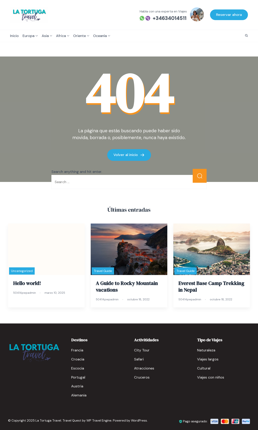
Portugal (78, 377)
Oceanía (100, 35)
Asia (45, 35)
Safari (139, 359)
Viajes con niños (210, 377)
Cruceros (142, 377)
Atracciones (144, 368)
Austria (77, 386)
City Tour (142, 350)
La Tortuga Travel (48, 420)
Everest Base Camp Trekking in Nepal (211, 286)
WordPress (139, 420)
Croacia (77, 359)
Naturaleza (206, 350)
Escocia (77, 368)
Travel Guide (103, 271)
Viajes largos (207, 359)
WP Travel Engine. (99, 420)
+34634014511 (169, 18)
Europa (28, 35)
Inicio (14, 35)
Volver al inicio (126, 154)
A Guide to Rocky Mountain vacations (127, 286)
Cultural (203, 368)
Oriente (79, 35)
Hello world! (27, 283)
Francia (77, 350)
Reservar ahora (229, 14)
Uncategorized (22, 271)
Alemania (78, 395)
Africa (61, 35)
